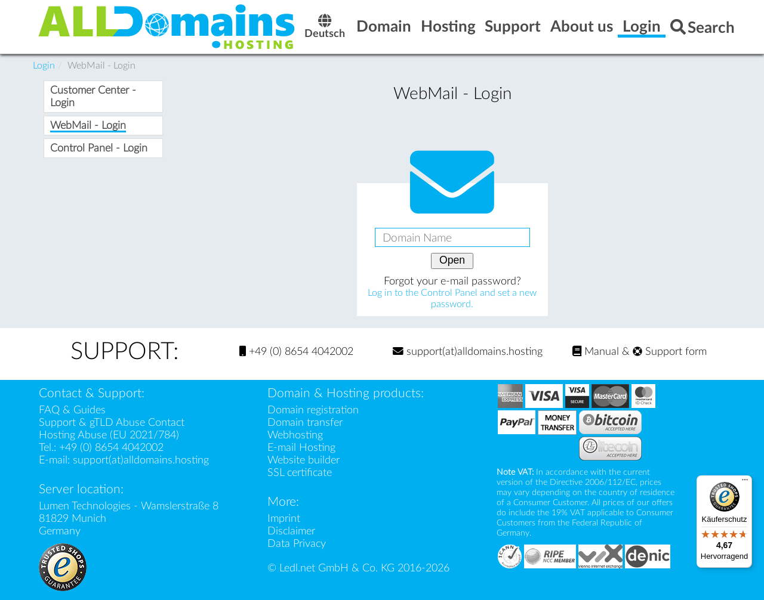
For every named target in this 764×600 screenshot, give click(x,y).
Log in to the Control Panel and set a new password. (452, 298)
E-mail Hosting (301, 448)
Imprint (283, 519)
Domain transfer (305, 422)
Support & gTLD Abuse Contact (111, 422)
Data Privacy (296, 544)
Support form (670, 352)
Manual (595, 352)
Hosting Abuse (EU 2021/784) (109, 435)
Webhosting (295, 435)
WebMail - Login (88, 125)
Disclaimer (291, 531)
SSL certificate (299, 473)
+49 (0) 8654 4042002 (296, 352)
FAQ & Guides (72, 410)
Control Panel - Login (98, 148)
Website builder (303, 460)
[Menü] (745, 482)
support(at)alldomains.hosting (468, 352)
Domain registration (313, 410)
